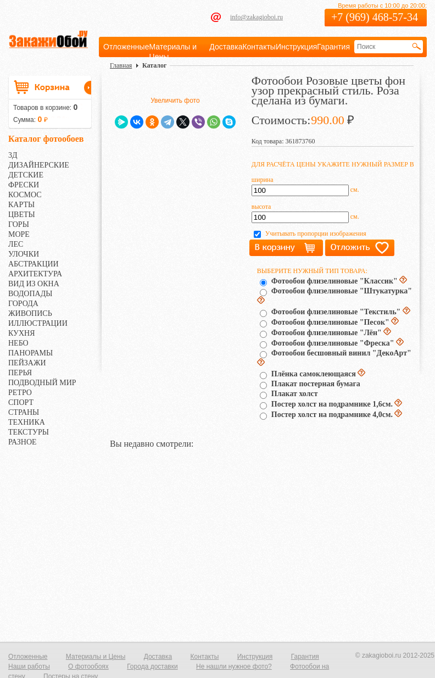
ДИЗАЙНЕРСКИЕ (38, 165)
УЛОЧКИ (23, 254)
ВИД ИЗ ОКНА (33, 284)
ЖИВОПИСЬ (30, 313)
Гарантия (333, 46)
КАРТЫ (21, 205)
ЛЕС (15, 244)
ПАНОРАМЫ (30, 353)
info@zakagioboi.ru (256, 17)
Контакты (258, 46)
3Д (13, 155)
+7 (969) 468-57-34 (374, 17)
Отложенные (126, 46)
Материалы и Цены (95, 656)
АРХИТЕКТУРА (35, 274)
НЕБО (18, 343)
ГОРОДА (23, 303)
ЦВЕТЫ (21, 214)
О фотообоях (88, 666)
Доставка (225, 46)
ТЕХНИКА (26, 422)
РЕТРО (20, 392)
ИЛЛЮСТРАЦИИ (38, 323)
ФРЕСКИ (23, 185)
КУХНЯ (21, 333)
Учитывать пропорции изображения (315, 233)
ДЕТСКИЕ (25, 175)
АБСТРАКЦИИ (33, 264)
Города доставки (152, 666)
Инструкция (296, 46)
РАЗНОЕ (22, 442)
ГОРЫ (18, 224)
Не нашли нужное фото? (234, 666)
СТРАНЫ (23, 412)
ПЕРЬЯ (20, 373)
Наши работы (29, 666)
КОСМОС (25, 195)
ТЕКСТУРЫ (28, 432)
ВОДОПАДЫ (30, 294)
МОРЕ (19, 234)
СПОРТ (21, 402)
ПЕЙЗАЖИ (27, 363)
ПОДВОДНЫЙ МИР (42, 383)
